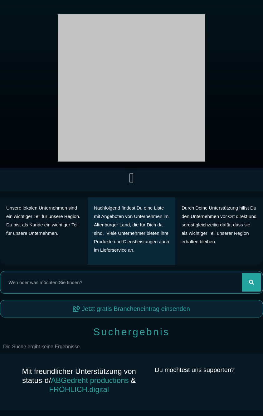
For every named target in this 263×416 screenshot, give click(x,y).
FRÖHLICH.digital (79, 389)
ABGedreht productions (90, 380)
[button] (131, 178)
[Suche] (251, 282)
